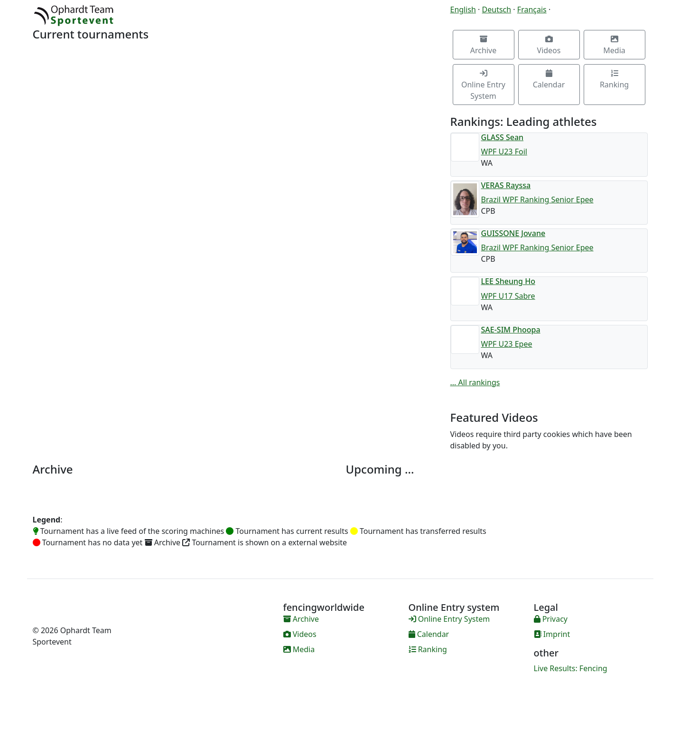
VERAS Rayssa (506, 185)
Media (614, 45)
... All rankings (475, 382)
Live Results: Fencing (570, 668)
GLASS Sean (502, 137)
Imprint (552, 634)
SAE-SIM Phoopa (510, 329)
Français (532, 9)
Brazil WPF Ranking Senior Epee (537, 199)
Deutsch (497, 9)
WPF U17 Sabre (508, 296)
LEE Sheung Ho (508, 281)
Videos (549, 45)
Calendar (549, 79)
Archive (483, 45)
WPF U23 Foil (504, 151)
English (463, 9)
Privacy (551, 619)
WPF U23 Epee (506, 344)
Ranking (614, 79)
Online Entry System (483, 85)
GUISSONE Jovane (513, 233)
